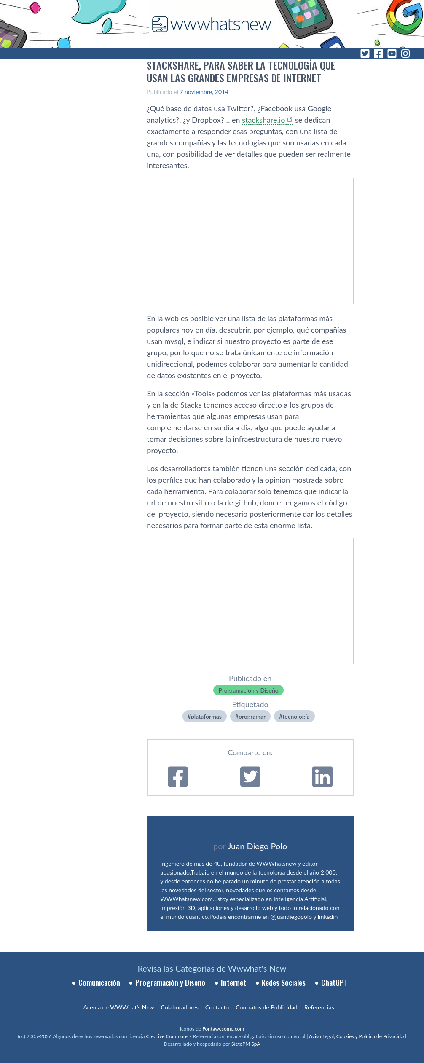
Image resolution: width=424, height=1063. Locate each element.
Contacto (217, 1007)
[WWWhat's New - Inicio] (212, 24)
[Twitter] (365, 53)
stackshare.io (263, 119)
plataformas (206, 716)
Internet (233, 982)
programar (252, 716)
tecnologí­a (295, 716)
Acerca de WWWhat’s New (118, 1007)
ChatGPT (334, 982)
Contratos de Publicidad (266, 1007)
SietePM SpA (245, 1044)
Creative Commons (167, 1036)
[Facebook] (378, 53)
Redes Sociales (283, 982)
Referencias (319, 1007)
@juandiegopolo (291, 916)
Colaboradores (180, 1007)
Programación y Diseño (248, 690)
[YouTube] (392, 53)
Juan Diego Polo (257, 846)
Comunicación (99, 982)
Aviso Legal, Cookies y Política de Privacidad (357, 1036)
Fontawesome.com (223, 1028)
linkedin (328, 916)
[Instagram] (405, 53)
